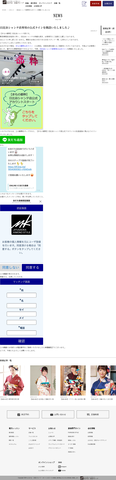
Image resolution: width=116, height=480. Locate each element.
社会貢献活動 (91, 444)
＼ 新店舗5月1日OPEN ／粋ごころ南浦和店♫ (108, 71)
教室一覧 (11, 440)
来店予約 (96, 3)
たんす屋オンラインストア (45, 470)
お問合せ (108, 3)
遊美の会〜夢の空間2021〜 (108, 80)
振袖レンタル (72, 440)
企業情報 (90, 432)
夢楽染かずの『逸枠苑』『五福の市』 (108, 61)
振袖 (27, 3)
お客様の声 (38, 6)
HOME (4, 10)
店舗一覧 (57, 3)
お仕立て (31, 448)
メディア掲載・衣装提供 (55, 440)
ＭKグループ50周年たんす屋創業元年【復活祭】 (108, 52)
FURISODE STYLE (73, 432)
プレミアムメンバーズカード (56, 444)
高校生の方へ (72, 452)
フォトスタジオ (33, 436)
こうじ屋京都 (32, 440)
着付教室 (11, 432)
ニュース (50, 432)
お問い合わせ (58, 414)
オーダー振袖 (72, 444)
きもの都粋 (41, 466)
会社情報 (28, 6)
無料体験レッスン (14, 436)
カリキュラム (12, 444)
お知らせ (11, 10)
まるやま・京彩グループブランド (97, 440)
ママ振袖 (70, 448)
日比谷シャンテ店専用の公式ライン (53, 49)
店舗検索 (93, 414)
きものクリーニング (34, 444)
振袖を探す (71, 436)
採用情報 (90, 436)
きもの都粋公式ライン (24, 46)
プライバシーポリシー (54, 448)
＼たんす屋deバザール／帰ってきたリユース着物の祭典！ (108, 41)
